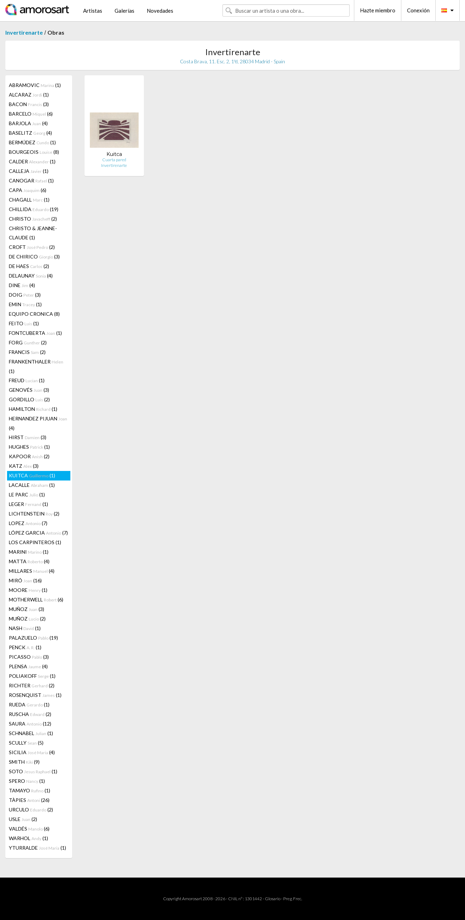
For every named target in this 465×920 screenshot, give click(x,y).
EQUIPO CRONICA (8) (34, 314)
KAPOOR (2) (29, 456)
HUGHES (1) (29, 447)
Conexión (418, 10)
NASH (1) (25, 628)
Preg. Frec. (292, 898)
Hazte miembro (377, 10)
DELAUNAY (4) (31, 276)
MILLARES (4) (31, 571)
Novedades (160, 10)
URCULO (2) (31, 810)
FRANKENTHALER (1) (36, 366)
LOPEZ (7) (28, 523)
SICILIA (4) (32, 752)
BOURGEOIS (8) (34, 152)
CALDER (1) (32, 161)
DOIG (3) (25, 295)
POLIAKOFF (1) (32, 676)
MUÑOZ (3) (26, 609)
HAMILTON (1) (33, 409)
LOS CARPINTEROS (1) (35, 542)
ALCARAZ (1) (29, 95)
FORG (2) (28, 342)
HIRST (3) (27, 437)
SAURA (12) (30, 724)
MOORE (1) (28, 590)
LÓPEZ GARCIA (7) (38, 533)
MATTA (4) (29, 561)
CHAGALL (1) (29, 200)
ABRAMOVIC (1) (35, 85)
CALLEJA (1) (28, 171)
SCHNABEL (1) (31, 733)
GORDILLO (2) (29, 399)
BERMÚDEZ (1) (32, 142)
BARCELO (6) (31, 114)
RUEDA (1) (29, 704)
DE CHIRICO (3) (34, 257)
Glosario (272, 898)
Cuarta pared (114, 159)
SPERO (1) (27, 781)
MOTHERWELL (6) (36, 599)
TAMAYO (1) (29, 790)
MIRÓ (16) (25, 580)
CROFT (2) (32, 247)
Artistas (92, 10)
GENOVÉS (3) (29, 390)
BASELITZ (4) (30, 133)
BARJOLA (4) (28, 123)
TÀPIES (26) (29, 800)
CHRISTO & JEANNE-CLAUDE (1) (33, 232)
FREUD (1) (27, 380)
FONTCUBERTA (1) (35, 333)
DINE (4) (22, 285)
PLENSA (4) (28, 666)
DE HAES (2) (29, 266)
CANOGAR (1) (31, 180)
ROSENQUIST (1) (35, 695)
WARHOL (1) (28, 838)
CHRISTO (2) (33, 219)
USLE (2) (23, 819)
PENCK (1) (25, 647)
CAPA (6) (27, 190)
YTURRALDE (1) (37, 848)
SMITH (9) (24, 762)
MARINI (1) (28, 552)
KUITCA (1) (32, 475)
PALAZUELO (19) (33, 638)
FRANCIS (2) (27, 352)
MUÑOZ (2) (27, 619)
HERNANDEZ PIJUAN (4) (38, 423)
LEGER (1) (28, 504)
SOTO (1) (33, 771)
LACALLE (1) (32, 485)
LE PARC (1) (27, 494)
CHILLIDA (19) (33, 209)
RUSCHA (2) (30, 714)
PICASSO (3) (29, 657)
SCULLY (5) (26, 743)
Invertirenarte (24, 32)
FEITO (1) (24, 323)
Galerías (124, 10)
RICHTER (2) (31, 685)
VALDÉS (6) (29, 829)
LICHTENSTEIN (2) (34, 514)
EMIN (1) (25, 304)
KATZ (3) (24, 466)
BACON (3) (29, 104)
